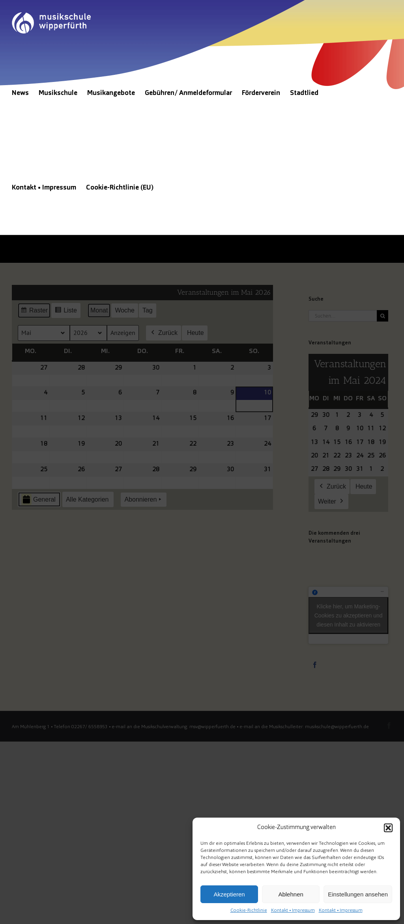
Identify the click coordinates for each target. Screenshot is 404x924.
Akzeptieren (229, 894)
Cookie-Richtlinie (248, 910)
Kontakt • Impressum (293, 910)
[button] (388, 828)
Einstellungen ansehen (358, 894)
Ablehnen (290, 894)
